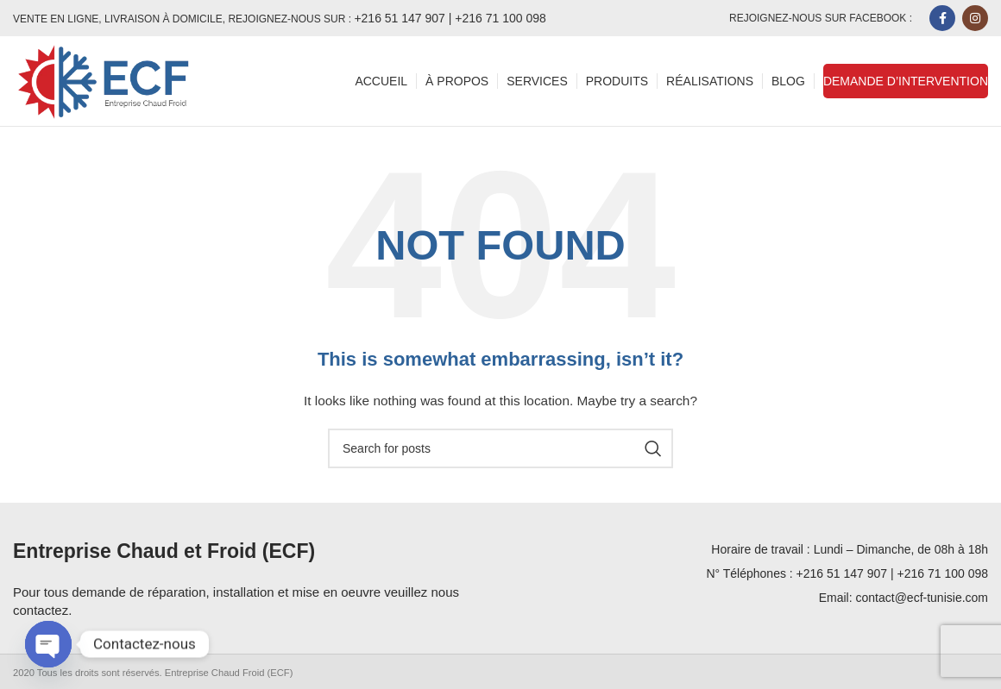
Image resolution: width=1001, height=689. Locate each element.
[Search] (500, 448)
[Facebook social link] (942, 18)
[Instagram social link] (975, 18)
